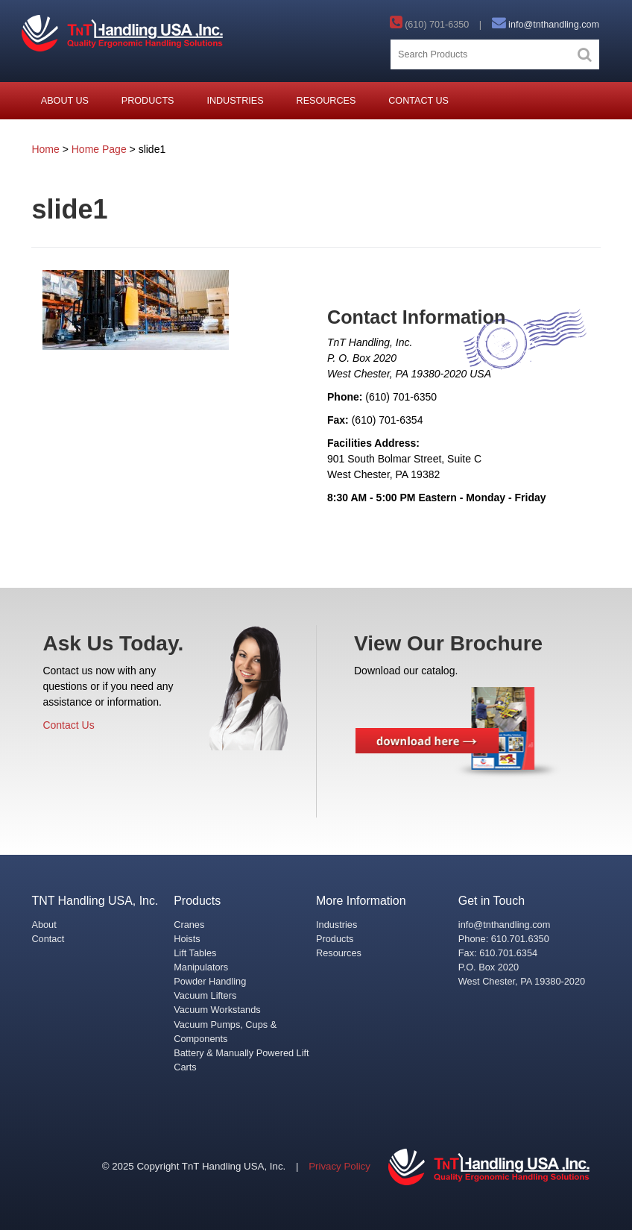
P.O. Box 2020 (488, 967)
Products (147, 100)
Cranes (189, 924)
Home (45, 149)
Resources (326, 100)
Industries (234, 100)
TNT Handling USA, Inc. (94, 900)
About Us (65, 100)
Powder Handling (210, 981)
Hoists (187, 938)
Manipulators (201, 967)
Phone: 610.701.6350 (503, 938)
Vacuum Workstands (217, 1009)
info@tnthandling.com (553, 24)
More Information (361, 900)
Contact (47, 938)
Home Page (99, 149)
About (43, 924)
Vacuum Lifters (205, 995)
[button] (584, 54)
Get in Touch (491, 900)
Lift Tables (195, 952)
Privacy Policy (339, 1166)
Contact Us (418, 100)
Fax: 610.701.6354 (497, 952)
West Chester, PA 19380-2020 (521, 981)
